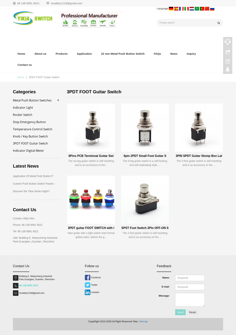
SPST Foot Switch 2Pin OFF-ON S (145, 227)
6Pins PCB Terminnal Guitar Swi (91, 155)
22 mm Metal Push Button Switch (123, 53)
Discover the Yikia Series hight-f (31, 191)
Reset (192, 312)
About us (40, 53)
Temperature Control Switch (32, 129)
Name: (166, 277)
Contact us (25, 64)
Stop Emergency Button (29, 122)
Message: (164, 295)
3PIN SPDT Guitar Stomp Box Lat (199, 155)
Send (180, 312)
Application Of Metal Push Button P (33, 176)
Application (84, 53)
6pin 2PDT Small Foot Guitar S (145, 155)
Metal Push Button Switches (32, 100)
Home (21, 53)
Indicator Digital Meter (28, 151)
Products (62, 53)
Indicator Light (23, 108)
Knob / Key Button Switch (30, 136)
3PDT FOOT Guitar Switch (30, 143)
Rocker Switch (22, 115)
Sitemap (143, 321)
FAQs (157, 53)
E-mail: (166, 286)
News (173, 53)
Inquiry (191, 53)
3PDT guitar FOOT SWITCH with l (91, 227)
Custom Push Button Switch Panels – (34, 183)
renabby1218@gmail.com (66, 3)
